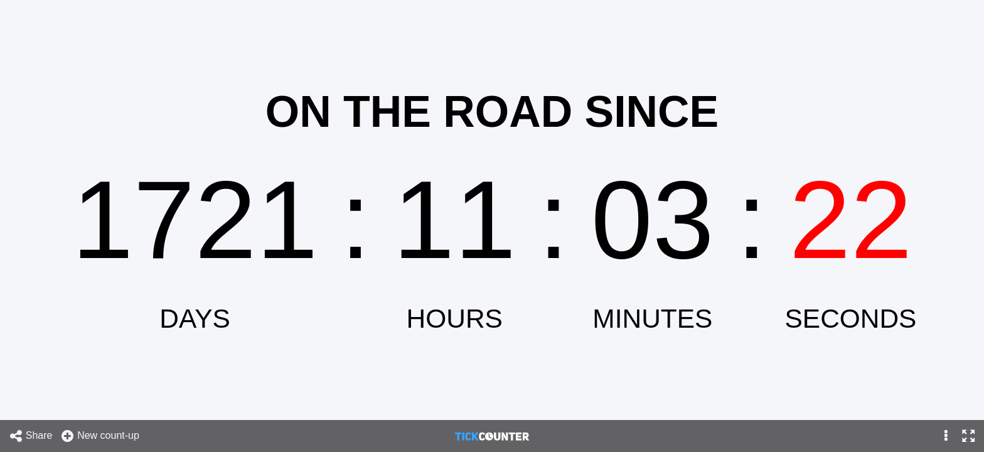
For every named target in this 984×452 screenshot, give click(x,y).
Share (30, 436)
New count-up (100, 436)
